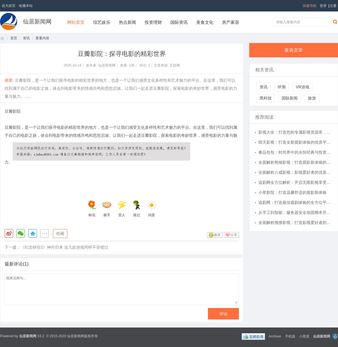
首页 (2, 38)
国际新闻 (290, 98)
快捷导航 (310, 6)
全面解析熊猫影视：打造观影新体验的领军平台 (295, 162)
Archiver (275, 336)
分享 (233, 235)
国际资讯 (179, 22)
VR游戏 (302, 87)
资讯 (26, 38)
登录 (323, 6)
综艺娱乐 (101, 22)
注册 (333, 6)
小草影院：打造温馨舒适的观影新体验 (292, 192)
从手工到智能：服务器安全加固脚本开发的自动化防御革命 (295, 212)
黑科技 (266, 98)
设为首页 (8, 6)
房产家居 (230, 22)
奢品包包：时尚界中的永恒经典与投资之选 (295, 152)
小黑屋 (304, 336)
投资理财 (153, 22)
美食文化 (204, 22)
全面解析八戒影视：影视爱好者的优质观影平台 (295, 172)
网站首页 (75, 22)
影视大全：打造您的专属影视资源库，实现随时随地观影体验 (295, 132)
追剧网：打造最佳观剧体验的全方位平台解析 (295, 202)
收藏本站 (26, 6)
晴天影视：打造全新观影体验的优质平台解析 (295, 142)
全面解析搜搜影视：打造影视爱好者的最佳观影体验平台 (295, 222)
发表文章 (293, 50)
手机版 (290, 336)
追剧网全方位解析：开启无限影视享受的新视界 (295, 182)
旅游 (312, 98)
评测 (282, 87)
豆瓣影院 (13, 111)
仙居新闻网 (37, 21)
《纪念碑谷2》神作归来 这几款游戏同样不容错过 (64, 247)
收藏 (60, 233)
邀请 (217, 235)
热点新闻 (127, 22)
